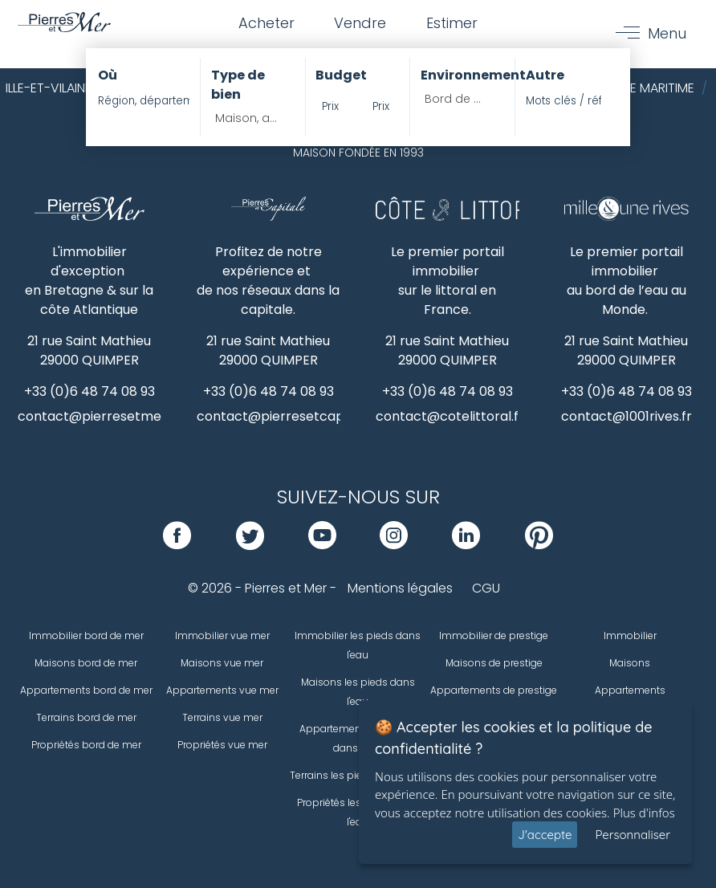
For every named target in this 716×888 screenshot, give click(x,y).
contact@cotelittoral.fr (450, 416)
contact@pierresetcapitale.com (300, 416)
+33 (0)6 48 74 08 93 (89, 391)
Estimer (452, 23)
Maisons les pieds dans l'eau (358, 691)
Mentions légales (400, 588)
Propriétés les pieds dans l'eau (357, 812)
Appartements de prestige (493, 690)
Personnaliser (632, 834)
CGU (486, 588)
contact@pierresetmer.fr (99, 416)
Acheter (266, 23)
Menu (667, 33)
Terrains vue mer (222, 717)
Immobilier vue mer (222, 635)
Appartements (630, 690)
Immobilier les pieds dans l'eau (358, 645)
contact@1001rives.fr (626, 416)
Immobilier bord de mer (86, 635)
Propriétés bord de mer (86, 745)
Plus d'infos (644, 812)
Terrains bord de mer (86, 717)
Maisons (629, 663)
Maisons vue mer (222, 663)
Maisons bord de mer (86, 663)
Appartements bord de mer (86, 690)
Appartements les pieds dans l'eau (357, 738)
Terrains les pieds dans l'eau (357, 775)
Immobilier (630, 635)
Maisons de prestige (494, 663)
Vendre (360, 23)
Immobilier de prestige (493, 635)
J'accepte (545, 834)
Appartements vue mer (222, 690)
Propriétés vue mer (222, 745)
